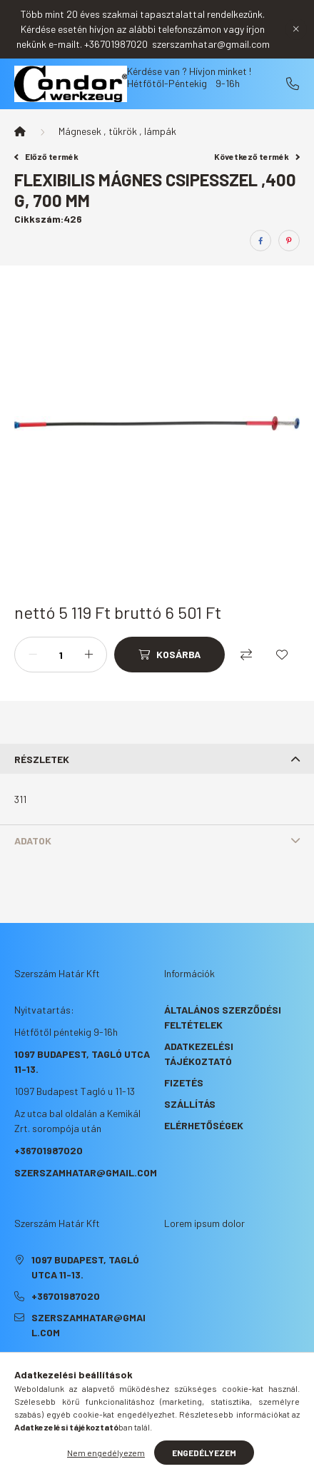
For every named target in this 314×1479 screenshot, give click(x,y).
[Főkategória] (20, 131)
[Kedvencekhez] (282, 654)
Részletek (41, 759)
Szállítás (190, 1104)
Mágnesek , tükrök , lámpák (117, 131)
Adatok (32, 840)
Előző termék (46, 156)
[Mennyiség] (60, 654)
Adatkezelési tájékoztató (198, 1053)
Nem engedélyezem (106, 1453)
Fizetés (183, 1082)
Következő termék (257, 156)
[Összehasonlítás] (246, 654)
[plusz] (88, 654)
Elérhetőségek (203, 1125)
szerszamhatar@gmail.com (85, 1172)
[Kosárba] (169, 654)
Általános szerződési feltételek (222, 1017)
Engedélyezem (204, 1453)
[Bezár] (296, 29)
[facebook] (260, 240)
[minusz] (33, 654)
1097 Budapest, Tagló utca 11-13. (85, 1267)
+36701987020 (292, 83)
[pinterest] (289, 240)
